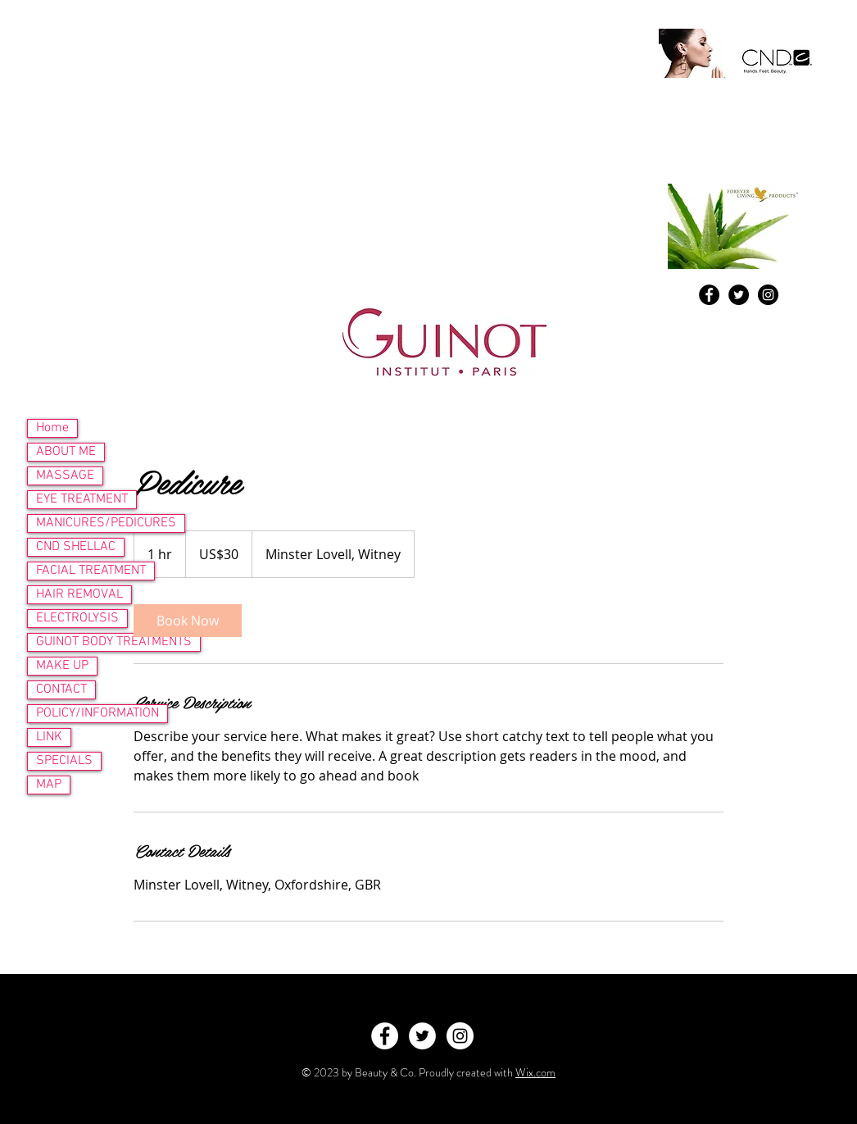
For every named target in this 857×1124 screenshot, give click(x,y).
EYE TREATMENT (82, 499)
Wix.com (535, 1072)
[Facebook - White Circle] (384, 1035)
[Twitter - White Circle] (422, 1035)
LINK (49, 737)
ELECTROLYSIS (77, 618)
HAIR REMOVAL (79, 594)
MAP (48, 784)
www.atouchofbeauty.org (125, 143)
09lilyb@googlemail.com (175, 101)
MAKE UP (62, 666)
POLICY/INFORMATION (97, 713)
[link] (188, 620)
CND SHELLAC (76, 547)
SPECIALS (64, 761)
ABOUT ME (66, 452)
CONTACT (61, 689)
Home (52, 428)
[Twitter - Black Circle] (738, 294)
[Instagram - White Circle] (460, 1035)
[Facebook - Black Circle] (709, 294)
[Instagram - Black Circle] (768, 294)
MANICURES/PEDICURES (106, 523)
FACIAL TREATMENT (91, 570)
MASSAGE (65, 475)
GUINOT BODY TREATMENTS (114, 642)
